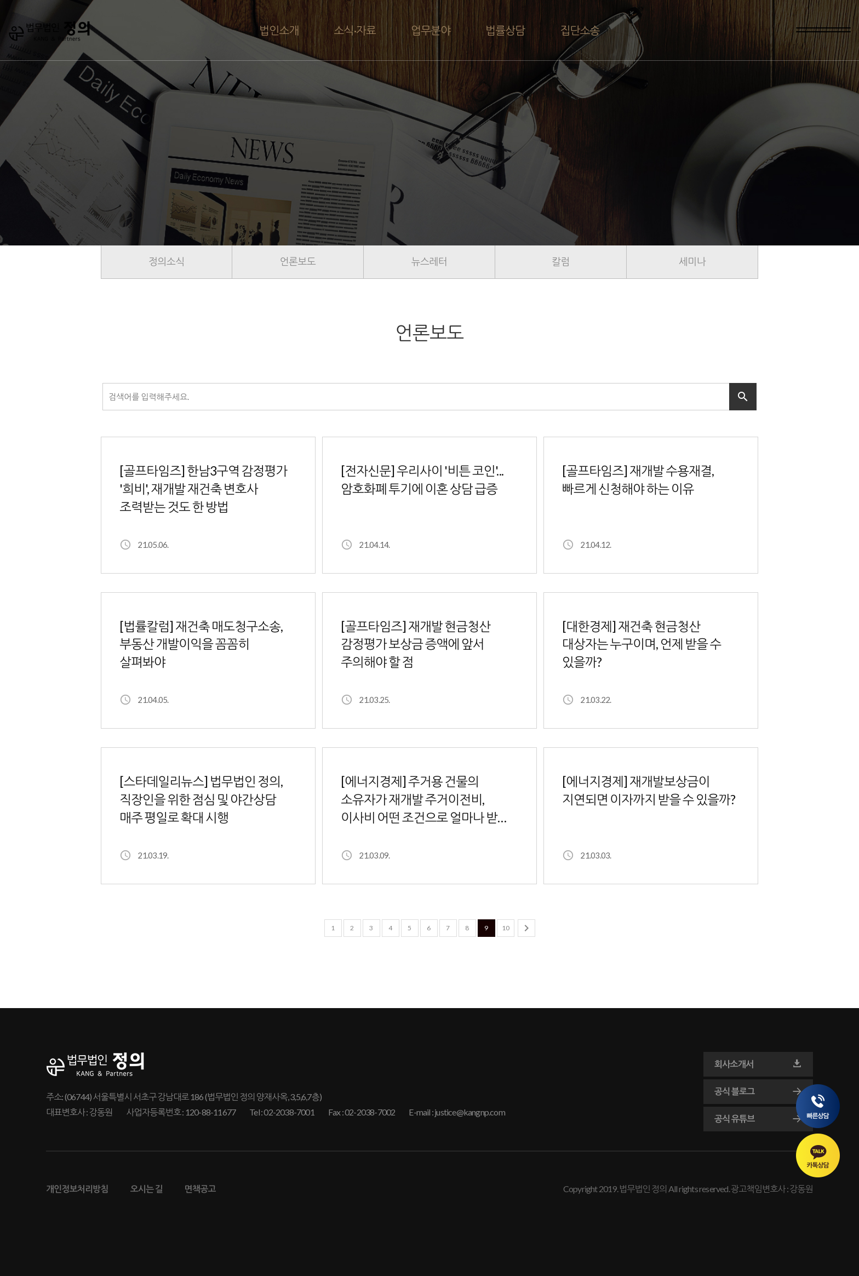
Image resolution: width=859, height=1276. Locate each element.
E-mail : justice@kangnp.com (457, 1112)
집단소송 (579, 30)
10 (505, 928)
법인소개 (279, 30)
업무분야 (430, 30)
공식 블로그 (758, 1091)
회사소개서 (758, 1063)
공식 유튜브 (758, 1118)
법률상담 (505, 30)
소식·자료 (355, 30)
